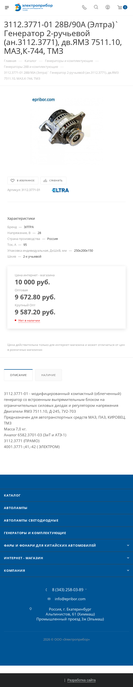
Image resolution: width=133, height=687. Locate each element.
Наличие (48, 375)
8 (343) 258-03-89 (67, 590)
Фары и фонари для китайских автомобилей (50, 545)
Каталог (12, 495)
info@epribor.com (70, 598)
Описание (18, 375)
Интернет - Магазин (23, 558)
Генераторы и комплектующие (35, 533)
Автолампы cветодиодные (31, 520)
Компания (14, 570)
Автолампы (16, 508)
